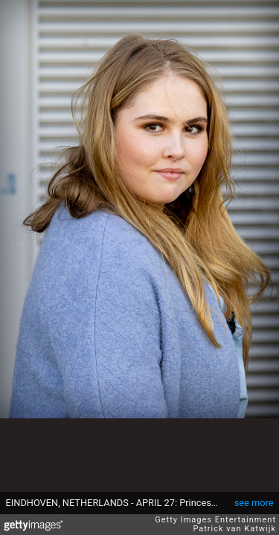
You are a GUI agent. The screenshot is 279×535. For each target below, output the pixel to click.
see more (254, 502)
